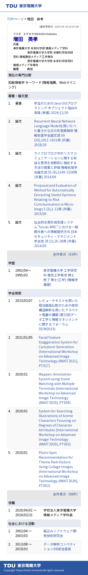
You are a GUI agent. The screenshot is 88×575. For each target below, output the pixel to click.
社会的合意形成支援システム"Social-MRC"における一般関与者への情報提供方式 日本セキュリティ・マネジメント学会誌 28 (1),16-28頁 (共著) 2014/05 (56, 234)
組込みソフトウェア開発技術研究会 (59, 533)
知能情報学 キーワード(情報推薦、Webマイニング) (42, 84)
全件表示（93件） (66, 254)
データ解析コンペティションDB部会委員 (59, 546)
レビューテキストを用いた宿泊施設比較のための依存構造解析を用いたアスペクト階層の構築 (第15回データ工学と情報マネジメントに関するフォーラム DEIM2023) (58, 314)
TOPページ (15, 19)
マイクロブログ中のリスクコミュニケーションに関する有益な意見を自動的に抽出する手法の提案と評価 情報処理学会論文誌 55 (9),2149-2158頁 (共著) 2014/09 (55, 165)
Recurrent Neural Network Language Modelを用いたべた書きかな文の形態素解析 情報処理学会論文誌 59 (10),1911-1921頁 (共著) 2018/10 (55, 133)
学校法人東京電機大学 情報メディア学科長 (59, 512)
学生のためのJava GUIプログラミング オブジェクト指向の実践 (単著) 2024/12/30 (55, 108)
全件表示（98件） (66, 494)
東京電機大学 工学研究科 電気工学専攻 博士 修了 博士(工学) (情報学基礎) (60, 277)
